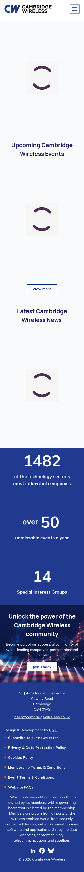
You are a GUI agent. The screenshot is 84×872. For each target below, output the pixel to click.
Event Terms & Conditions (31, 777)
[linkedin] (33, 850)
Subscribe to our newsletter (33, 737)
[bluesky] (51, 850)
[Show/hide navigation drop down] (75, 9)
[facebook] (42, 850)
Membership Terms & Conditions (37, 767)
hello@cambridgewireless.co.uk (42, 717)
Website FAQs (21, 787)
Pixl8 (53, 730)
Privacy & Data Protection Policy (37, 747)
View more (42, 289)
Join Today (42, 666)
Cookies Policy (20, 757)
